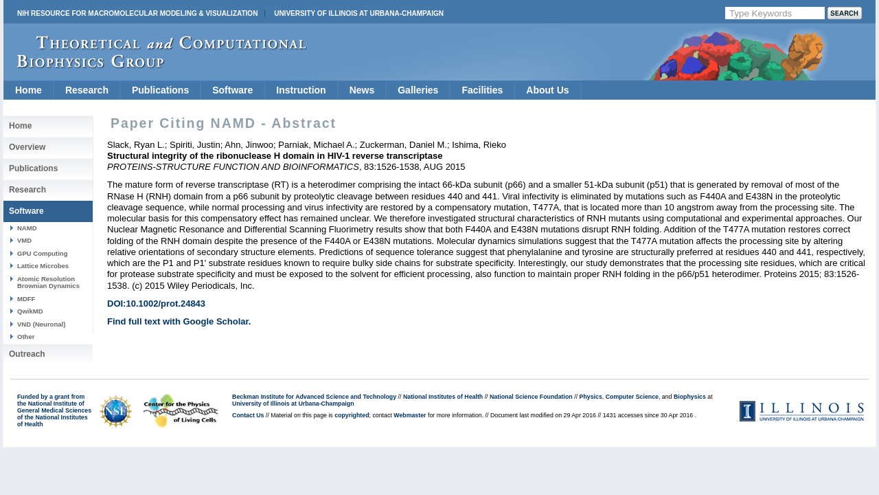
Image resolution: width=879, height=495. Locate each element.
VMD (24, 240)
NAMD (27, 228)
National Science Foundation (531, 396)
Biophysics (690, 396)
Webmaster (409, 415)
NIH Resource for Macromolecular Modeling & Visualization (137, 13)
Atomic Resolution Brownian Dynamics (48, 282)
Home (28, 90)
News (362, 90)
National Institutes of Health (443, 396)
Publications (160, 90)
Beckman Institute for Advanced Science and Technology (314, 396)
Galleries (418, 90)
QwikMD (30, 311)
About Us (547, 90)
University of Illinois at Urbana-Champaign (359, 13)
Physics (591, 396)
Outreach (27, 354)
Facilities (482, 90)
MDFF (26, 298)
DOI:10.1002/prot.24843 (156, 303)
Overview (27, 147)
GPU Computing (42, 253)
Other (25, 336)
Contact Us (248, 415)
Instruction (301, 90)
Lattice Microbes (43, 266)
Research (87, 90)
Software (232, 90)
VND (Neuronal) (41, 324)
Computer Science (632, 396)
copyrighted (351, 415)
